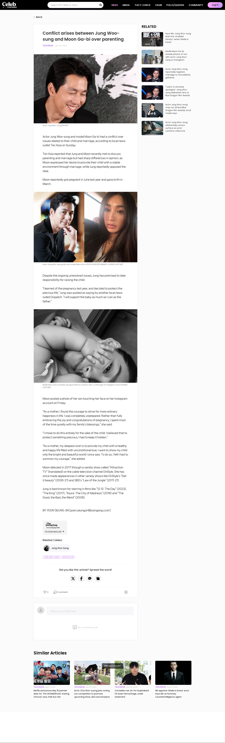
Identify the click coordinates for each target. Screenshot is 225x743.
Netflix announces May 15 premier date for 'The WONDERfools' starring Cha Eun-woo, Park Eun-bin (51, 693)
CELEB (158, 5)
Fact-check (143, 5)
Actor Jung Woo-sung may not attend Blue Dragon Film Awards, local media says (178, 109)
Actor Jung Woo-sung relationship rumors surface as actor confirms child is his (176, 126)
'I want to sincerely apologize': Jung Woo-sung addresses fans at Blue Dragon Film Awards (177, 91)
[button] (73, 578)
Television (48, 45)
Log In (215, 4)
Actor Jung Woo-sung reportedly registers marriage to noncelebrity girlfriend (178, 73)
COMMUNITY (196, 5)
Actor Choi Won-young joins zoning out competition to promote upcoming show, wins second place (92, 693)
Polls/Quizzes (175, 5)
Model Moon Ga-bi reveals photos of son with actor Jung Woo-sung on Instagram (176, 55)
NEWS (114, 5)
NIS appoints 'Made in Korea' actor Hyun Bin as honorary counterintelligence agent (172, 693)
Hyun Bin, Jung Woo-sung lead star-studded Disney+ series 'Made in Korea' (178, 38)
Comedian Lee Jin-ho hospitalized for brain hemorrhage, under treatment (132, 693)
